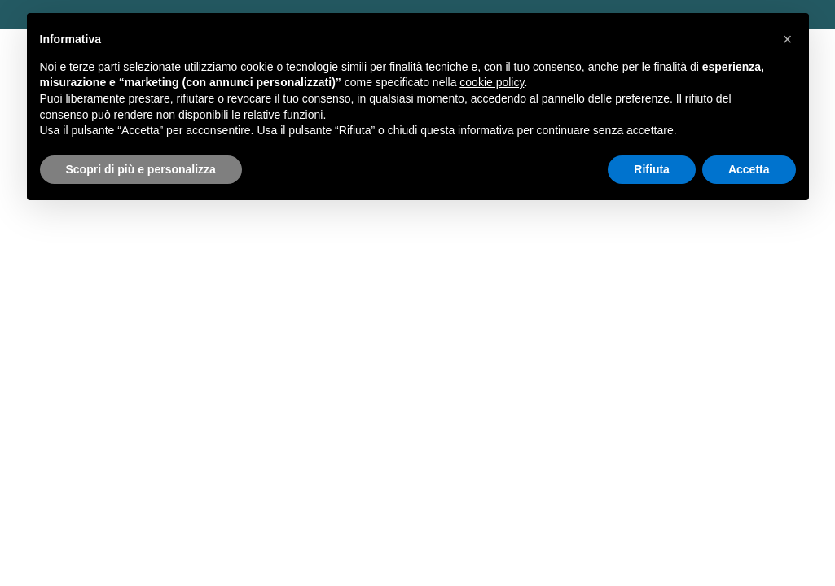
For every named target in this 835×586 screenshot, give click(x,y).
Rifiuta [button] (652, 169)
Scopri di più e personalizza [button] (141, 169)
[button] (788, 39)
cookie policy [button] (491, 82)
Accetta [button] (749, 169)
